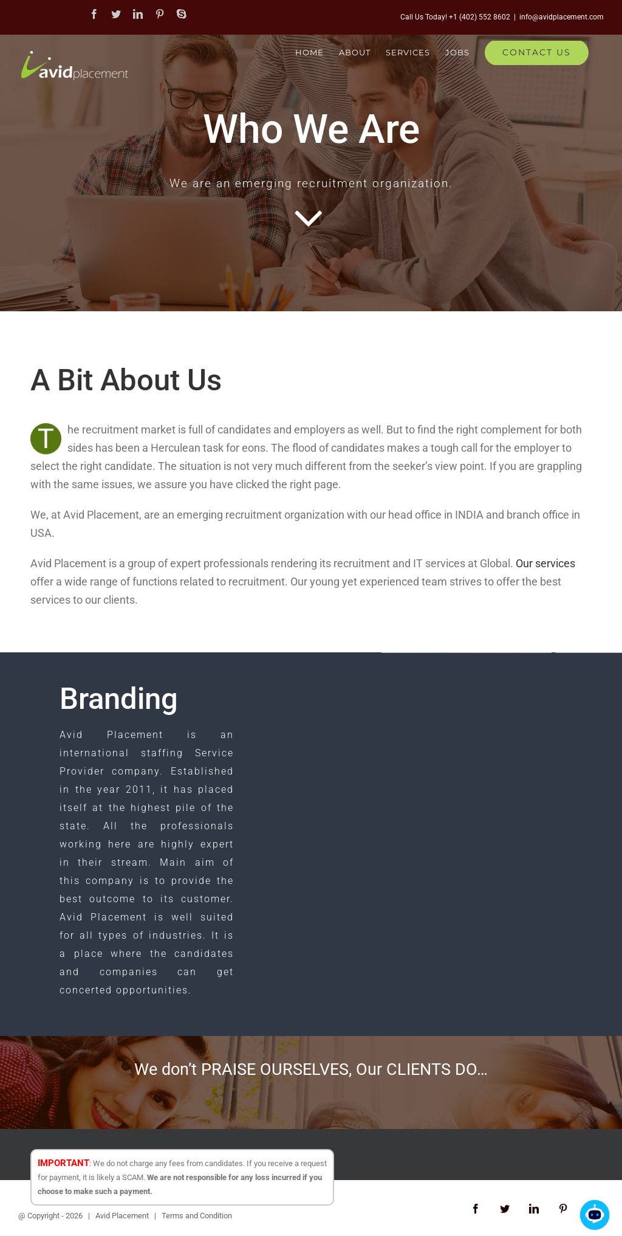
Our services (545, 563)
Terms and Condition (197, 1215)
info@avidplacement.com (561, 17)
